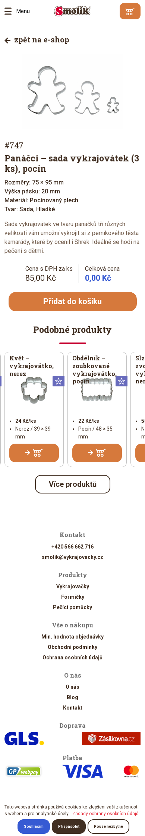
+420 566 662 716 (72, 547)
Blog (72, 697)
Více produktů (73, 484)
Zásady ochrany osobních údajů (105, 813)
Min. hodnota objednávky (72, 637)
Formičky (72, 597)
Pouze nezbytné (108, 826)
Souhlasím (34, 826)
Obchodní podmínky (72, 647)
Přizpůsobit (68, 826)
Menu (10, 11)
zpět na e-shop (36, 39)
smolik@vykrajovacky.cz (72, 557)
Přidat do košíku (72, 301)
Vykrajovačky (72, 586)
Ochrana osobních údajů (72, 657)
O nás (72, 687)
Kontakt (72, 708)
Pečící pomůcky (72, 607)
